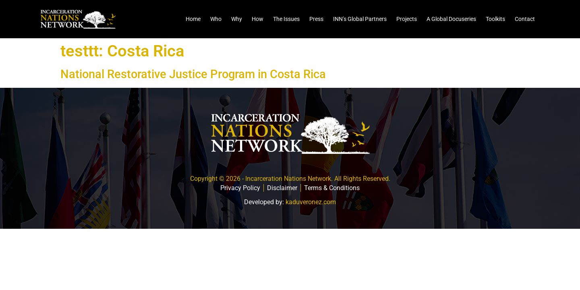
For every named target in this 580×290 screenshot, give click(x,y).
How (257, 19)
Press (316, 19)
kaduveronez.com (311, 202)
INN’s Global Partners (360, 19)
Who (216, 19)
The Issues (286, 19)
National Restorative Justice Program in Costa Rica (193, 74)
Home (193, 19)
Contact (525, 19)
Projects (406, 19)
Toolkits (495, 19)
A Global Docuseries (451, 19)
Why (236, 19)
